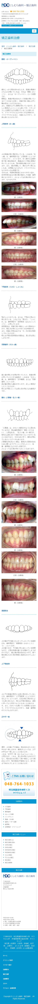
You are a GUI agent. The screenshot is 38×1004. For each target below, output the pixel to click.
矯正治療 (32, 46)
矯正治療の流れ (10, 842)
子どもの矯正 (9, 857)
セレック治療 (9, 814)
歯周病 (7, 824)
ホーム (5, 955)
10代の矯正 (8, 845)
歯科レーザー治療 (10, 822)
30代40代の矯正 (10, 850)
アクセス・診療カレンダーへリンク (12, 25)
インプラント (9, 817)
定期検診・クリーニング (13, 827)
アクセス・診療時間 (9, 988)
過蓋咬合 (5, 611)
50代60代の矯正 (10, 852)
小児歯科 (8, 806)
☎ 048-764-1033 (17, 11)
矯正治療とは (9, 840)
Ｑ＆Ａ (5, 983)
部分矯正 (8, 860)
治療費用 (6, 979)
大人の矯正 (8, 855)
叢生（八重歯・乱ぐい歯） (11, 397)
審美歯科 (8, 811)
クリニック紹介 (8, 960)
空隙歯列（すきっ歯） (10, 344)
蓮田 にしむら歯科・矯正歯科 (13, 46)
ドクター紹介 (7, 965)
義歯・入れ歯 (9, 819)
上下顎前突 (6, 664)
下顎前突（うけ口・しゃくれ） (13, 287)
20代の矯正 (8, 847)
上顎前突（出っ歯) (8, 124)
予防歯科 (8, 809)
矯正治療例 (8, 862)
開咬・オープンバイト (10, 59)
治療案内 (6, 969)
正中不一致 (6, 717)
